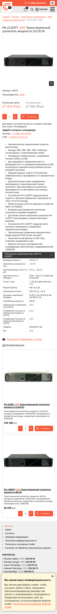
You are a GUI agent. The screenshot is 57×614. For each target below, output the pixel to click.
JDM (22, 94)
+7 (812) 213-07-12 (18, 137)
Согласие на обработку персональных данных (28, 548)
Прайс (8, 529)
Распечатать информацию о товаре (22, 339)
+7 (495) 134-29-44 (37, 3)
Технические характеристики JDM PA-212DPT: (28, 255)
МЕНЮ (52, 9)
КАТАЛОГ (41, 9)
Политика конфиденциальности (21, 540)
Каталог (9, 526)
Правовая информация (16, 537)
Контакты (9, 533)
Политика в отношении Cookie (20, 544)
